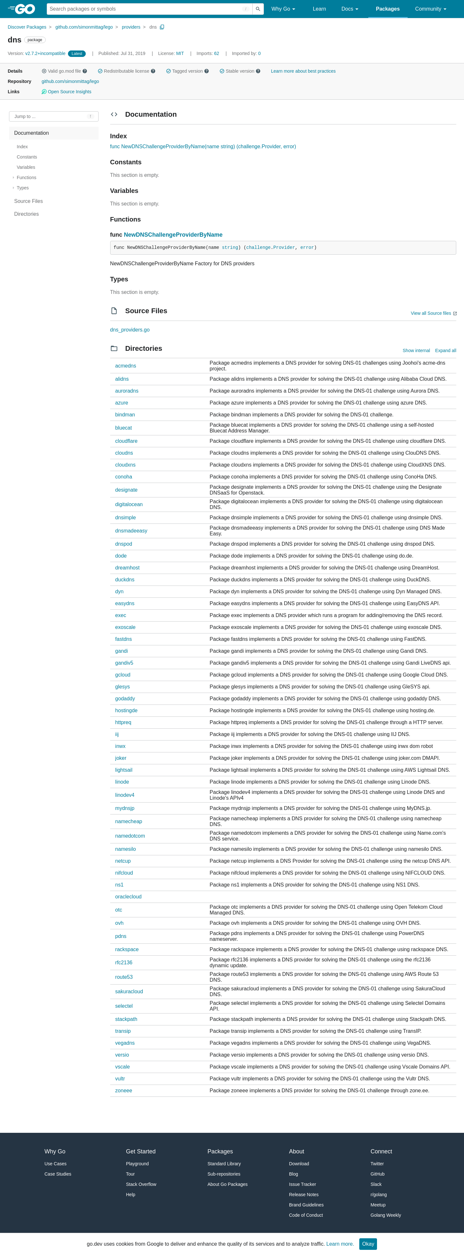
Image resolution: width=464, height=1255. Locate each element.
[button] (44, 71)
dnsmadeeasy (131, 530)
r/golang (379, 1194)
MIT (180, 53)
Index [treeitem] (22, 146)
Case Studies (57, 1174)
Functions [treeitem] (26, 177)
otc (118, 910)
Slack (376, 1184)
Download (299, 1163)
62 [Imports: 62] (208, 53)
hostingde (126, 710)
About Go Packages (228, 1184)
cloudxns (125, 465)
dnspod (123, 544)
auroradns (127, 391)
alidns (122, 379)
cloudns (124, 453)
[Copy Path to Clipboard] (162, 27)
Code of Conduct (306, 1215)
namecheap (128, 821)
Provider (284, 247)
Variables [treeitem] (26, 167)
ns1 (119, 884)
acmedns (125, 365)
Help (130, 1194)
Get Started (141, 1151)
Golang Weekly (386, 1215)
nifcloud (124, 873)
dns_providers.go (130, 329)
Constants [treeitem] (27, 156)
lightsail (123, 770)
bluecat (123, 428)
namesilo (125, 849)
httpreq (123, 722)
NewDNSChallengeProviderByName (173, 235)
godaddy (125, 698)
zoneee (123, 1090)
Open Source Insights (66, 91)
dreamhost (127, 567)
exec (120, 615)
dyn (119, 591)
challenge (258, 247)
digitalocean (129, 504)
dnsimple (125, 517)
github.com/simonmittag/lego (84, 27)
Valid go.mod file (64, 71)
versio (122, 1055)
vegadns (125, 1043)
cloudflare (126, 441)
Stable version (240, 71)
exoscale (125, 627)
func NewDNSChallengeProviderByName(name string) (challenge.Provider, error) (203, 146)
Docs (351, 9)
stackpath (126, 1019)
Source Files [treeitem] (28, 201)
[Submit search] (258, 9)
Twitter (377, 1163)
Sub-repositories (224, 1174)
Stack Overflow (141, 1184)
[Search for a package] (150, 9)
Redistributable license (127, 71)
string (230, 247)
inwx (120, 746)
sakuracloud (129, 991)
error (307, 247)
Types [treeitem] (23, 187)
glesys (122, 686)
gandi (121, 651)
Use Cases (55, 1163)
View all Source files (431, 313)
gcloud (122, 675)
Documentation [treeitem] (31, 133)
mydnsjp (125, 808)
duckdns (125, 579)
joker (121, 758)
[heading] (27, 9)
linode (122, 782)
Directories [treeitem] (26, 214)
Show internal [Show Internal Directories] (416, 350)
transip (123, 1031)
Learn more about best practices (303, 71)
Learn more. (340, 1244)
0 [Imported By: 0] (246, 53)
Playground (137, 1163)
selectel (124, 1006)
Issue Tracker (302, 1184)
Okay (368, 1244)
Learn (319, 9)
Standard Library (224, 1163)
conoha (123, 476)
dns (153, 27)
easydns (125, 603)
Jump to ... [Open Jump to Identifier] (25, 116)
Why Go (284, 9)
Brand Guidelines (306, 1204)
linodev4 (125, 795)
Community (432, 9)
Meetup (378, 1204)
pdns (121, 936)
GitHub (378, 1174)
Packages (388, 9)
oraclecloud (128, 896)
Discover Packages (27, 27)
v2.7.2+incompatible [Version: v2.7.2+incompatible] (37, 53)
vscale (122, 1066)
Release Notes (304, 1194)
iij (117, 734)
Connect (381, 1151)
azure (121, 402)
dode (121, 556)
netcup (123, 861)
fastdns (123, 639)
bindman (125, 414)
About (296, 1151)
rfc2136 (123, 962)
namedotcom (130, 836)
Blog (293, 1174)
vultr (120, 1078)
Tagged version (187, 71)
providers (131, 27)
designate (126, 490)
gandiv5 (124, 663)
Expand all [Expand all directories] (445, 350)
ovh (119, 923)
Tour (130, 1174)
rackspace (127, 949)
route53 (124, 977)
